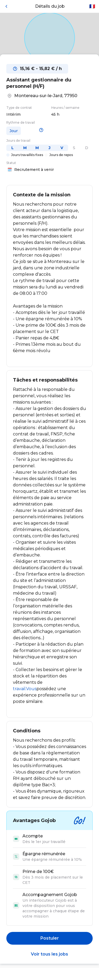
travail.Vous (24, 688)
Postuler (49, 938)
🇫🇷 (92, 6)
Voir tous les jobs (49, 954)
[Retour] (6, 6)
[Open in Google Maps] (49, 38)
